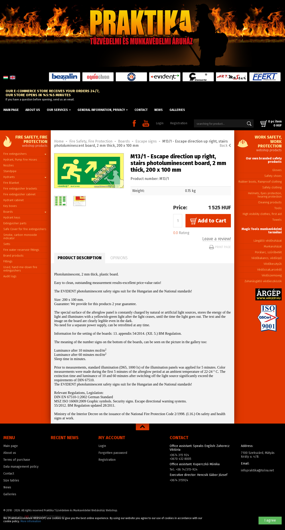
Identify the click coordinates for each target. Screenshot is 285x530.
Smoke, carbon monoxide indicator (20, 236)
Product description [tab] (80, 257)
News (158, 110)
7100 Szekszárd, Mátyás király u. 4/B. (258, 455)
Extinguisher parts (14, 223)
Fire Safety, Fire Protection (90, 141)
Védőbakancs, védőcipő (266, 258)
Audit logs (9, 276)
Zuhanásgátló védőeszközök (263, 281)
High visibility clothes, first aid (262, 214)
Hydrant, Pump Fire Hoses (20, 159)
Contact (141, 110)
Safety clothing (272, 187)
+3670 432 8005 (180, 459)
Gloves (277, 170)
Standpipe (9, 171)
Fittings (7, 261)
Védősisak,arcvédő (269, 269)
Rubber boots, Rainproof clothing (260, 181)
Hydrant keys (11, 217)
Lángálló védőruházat (268, 240)
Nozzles (8, 165)
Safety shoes (273, 175)
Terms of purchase (16, 460)
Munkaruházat (273, 246)
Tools (278, 208)
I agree (270, 520)
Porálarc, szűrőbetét (268, 252)
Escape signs (146, 141)
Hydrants (24, 177)
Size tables (11, 480)
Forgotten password (112, 453)
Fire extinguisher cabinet (19, 194)
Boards (24, 211)
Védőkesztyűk (273, 263)
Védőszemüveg (272, 275)
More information (30, 521)
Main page (11, 110)
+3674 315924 (179, 480)
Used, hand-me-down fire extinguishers (20, 268)
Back (225, 145)
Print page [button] (220, 247)
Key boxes (10, 206)
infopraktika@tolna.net (257, 470)
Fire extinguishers (24, 153)
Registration (178, 123)
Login (159, 123)
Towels (277, 219)
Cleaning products (270, 202)
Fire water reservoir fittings (21, 249)
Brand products (13, 255)
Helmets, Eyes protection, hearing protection (265, 195)
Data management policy (21, 467)
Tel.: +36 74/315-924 (183, 469)
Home (59, 141)
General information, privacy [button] (102, 110)
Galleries (177, 110)
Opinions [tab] (119, 257)
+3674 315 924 (179, 455)
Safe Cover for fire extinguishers (24, 229)
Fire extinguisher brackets (20, 188)
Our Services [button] (59, 110)
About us (32, 110)
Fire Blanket (11, 182)
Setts (6, 244)
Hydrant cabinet (13, 200)
